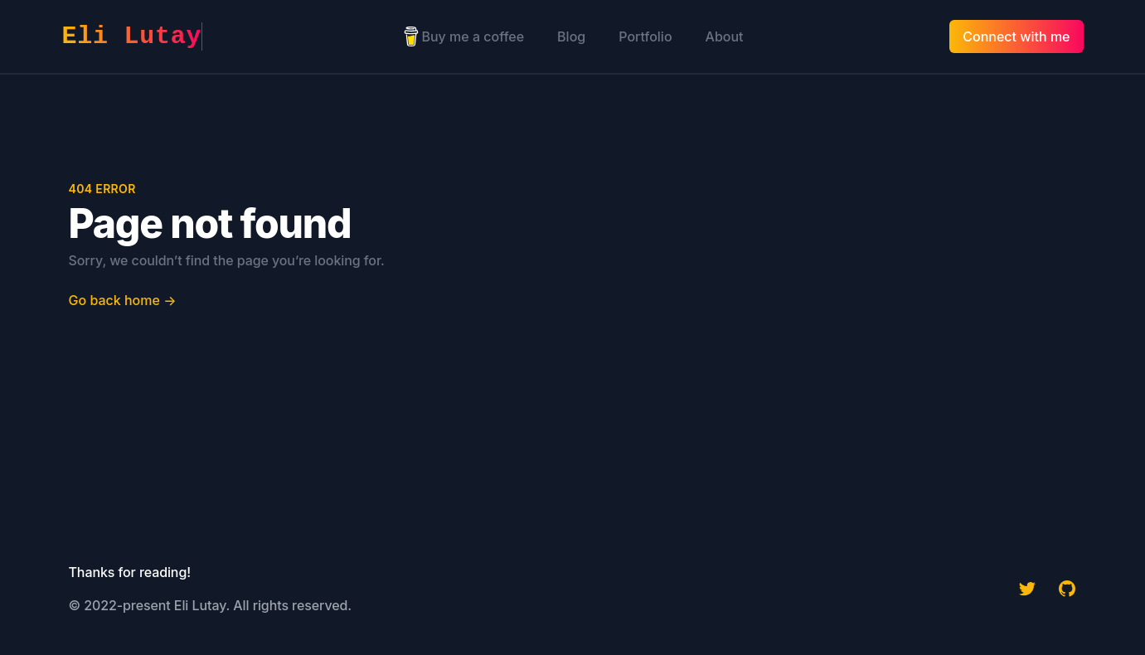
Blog (571, 36)
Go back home (123, 300)
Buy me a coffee (462, 36)
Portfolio (645, 36)
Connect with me (1016, 36)
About (725, 36)
